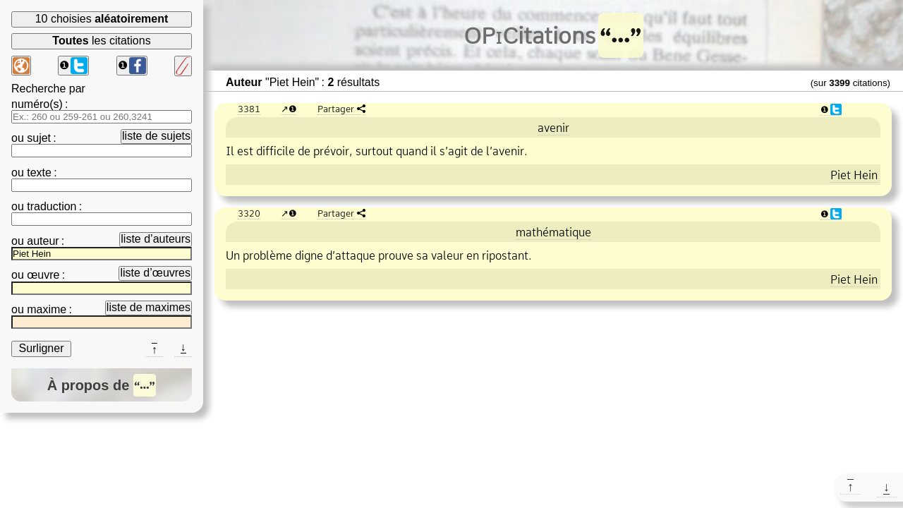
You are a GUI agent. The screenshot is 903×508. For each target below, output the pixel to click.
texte (39, 173)
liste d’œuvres (155, 273)
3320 (249, 213)
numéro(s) (37, 104)
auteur (43, 241)
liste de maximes (148, 307)
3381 (249, 108)
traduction (51, 206)
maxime (46, 309)
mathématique (553, 232)
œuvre (43, 275)
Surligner (40, 348)
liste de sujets (156, 136)
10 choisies (102, 19)
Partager (335, 108)
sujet (39, 138)
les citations (101, 41)
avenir (553, 128)
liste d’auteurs (155, 239)
